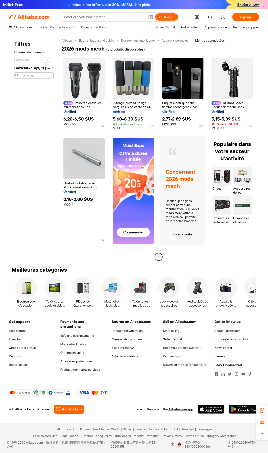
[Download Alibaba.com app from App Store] (211, 409)
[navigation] (34, 149)
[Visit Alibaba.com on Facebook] (216, 374)
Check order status (22, 347)
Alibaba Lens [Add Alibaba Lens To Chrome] (24, 409)
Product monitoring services (80, 369)
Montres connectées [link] (210, 40)
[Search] (166, 17)
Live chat (15, 339)
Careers (220, 356)
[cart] (210, 17)
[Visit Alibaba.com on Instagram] (236, 374)
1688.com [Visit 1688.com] (82, 429)
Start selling (171, 330)
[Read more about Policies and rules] (44, 436)
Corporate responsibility (231, 339)
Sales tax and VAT (124, 347)
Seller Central (172, 339)
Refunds (15, 356)
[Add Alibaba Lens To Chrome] (69, 409)
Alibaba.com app (180, 409)
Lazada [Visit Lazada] (140, 429)
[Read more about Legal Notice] (68, 436)
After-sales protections (76, 361)
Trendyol (188, 429)
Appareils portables (175, 40)
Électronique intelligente (138, 40)
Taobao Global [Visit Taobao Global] (158, 429)
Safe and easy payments (77, 335)
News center (223, 347)
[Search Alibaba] (104, 17)
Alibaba (67, 40)
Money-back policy (73, 344)
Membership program (127, 339)
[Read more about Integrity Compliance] (221, 436)
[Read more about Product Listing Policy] (96, 436)
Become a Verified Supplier (182, 347)
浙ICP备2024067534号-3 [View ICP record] (242, 444)
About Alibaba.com (227, 330)
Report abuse (18, 364)
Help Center (17, 330)
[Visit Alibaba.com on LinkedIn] (223, 374)
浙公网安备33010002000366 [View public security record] (197, 444)
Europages (204, 429)
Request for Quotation (127, 330)
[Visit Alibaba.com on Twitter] (230, 374)
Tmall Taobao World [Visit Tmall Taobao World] (106, 429)
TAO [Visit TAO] (175, 429)
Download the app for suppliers (184, 364)
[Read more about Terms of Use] (193, 436)
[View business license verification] (173, 444)
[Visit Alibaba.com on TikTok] (250, 374)
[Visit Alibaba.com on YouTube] (243, 374)
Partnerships (172, 356)
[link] (262, 410)
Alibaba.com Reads (125, 356)
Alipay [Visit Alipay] (127, 429)
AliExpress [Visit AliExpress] (64, 429)
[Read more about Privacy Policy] (171, 436)
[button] (150, 17)
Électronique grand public (96, 40)
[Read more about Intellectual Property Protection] (136, 436)
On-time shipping (72, 352)
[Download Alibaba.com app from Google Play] (244, 409)
